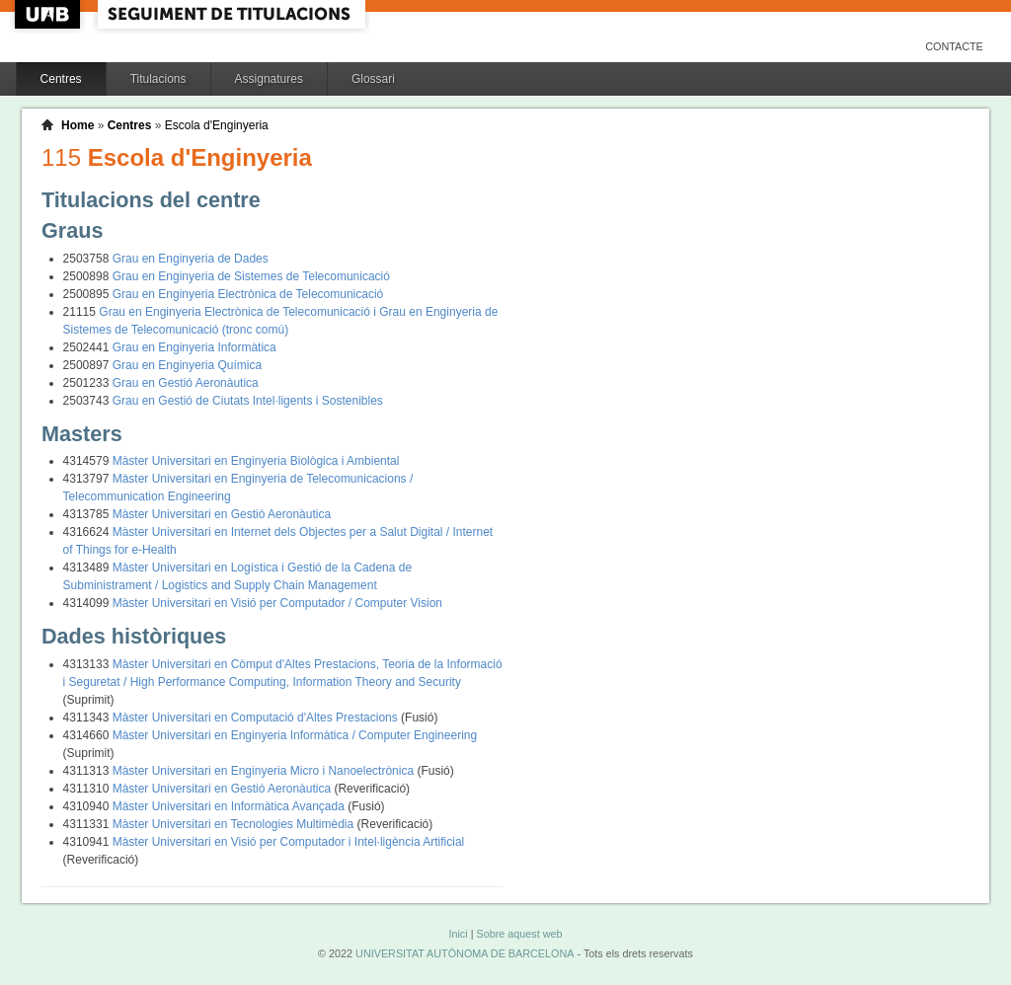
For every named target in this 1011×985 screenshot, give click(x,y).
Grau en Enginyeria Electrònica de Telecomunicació (248, 294)
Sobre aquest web (519, 934)
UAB (49, 14)
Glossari (373, 79)
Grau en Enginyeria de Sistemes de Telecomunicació (251, 276)
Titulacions (158, 79)
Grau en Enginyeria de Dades (191, 258)
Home (77, 125)
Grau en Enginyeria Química (187, 365)
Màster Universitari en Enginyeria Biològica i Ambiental (256, 461)
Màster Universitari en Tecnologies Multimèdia (235, 824)
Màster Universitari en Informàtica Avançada (231, 806)
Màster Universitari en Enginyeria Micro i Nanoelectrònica (265, 771)
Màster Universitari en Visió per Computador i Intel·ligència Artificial (289, 842)
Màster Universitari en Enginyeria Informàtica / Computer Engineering (295, 735)
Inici (457, 934)
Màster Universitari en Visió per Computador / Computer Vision (277, 603)
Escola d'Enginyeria (217, 125)
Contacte (954, 46)
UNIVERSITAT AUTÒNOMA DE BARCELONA (464, 953)
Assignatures (269, 79)
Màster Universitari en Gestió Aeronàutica (222, 514)
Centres (61, 79)
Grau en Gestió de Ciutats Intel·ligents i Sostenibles (248, 401)
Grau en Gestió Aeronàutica (186, 383)
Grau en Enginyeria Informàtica (194, 347)
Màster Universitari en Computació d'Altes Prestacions (257, 717)
